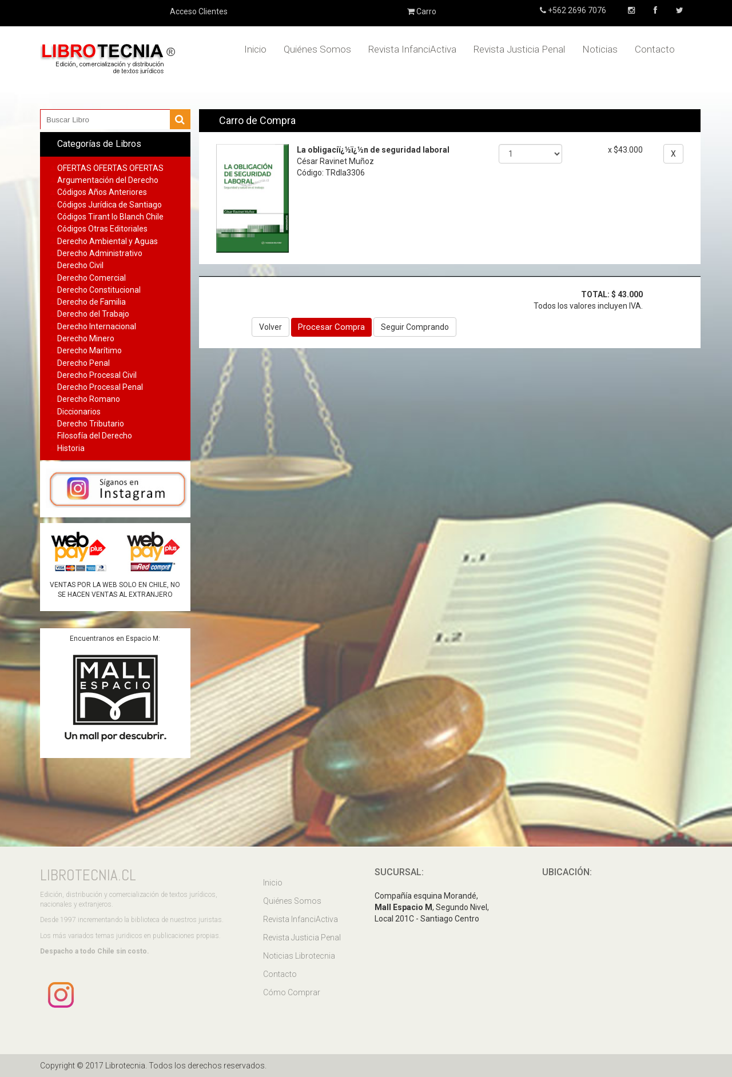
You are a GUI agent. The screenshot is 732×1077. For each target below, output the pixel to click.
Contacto (655, 49)
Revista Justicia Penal (519, 49)
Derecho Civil (80, 265)
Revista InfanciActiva (412, 49)
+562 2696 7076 (576, 10)
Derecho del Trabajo (93, 313)
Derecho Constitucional (99, 289)
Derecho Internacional (96, 326)
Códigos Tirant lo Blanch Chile (110, 216)
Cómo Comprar (291, 992)
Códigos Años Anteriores (102, 192)
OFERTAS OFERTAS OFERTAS (110, 168)
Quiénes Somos (317, 49)
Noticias (600, 49)
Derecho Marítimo (89, 350)
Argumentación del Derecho (107, 180)
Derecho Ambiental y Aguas (107, 241)
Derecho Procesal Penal (100, 387)
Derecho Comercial (91, 277)
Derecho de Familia (91, 301)
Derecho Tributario (90, 423)
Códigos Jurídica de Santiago (109, 204)
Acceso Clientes (199, 11)
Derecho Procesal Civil (97, 375)
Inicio (255, 49)
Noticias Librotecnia (299, 955)
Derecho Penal (83, 363)
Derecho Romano (88, 399)
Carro (421, 11)
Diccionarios (79, 411)
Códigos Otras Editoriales (102, 228)
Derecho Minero (85, 338)
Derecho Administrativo (99, 253)
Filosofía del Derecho (94, 435)
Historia (71, 448)
